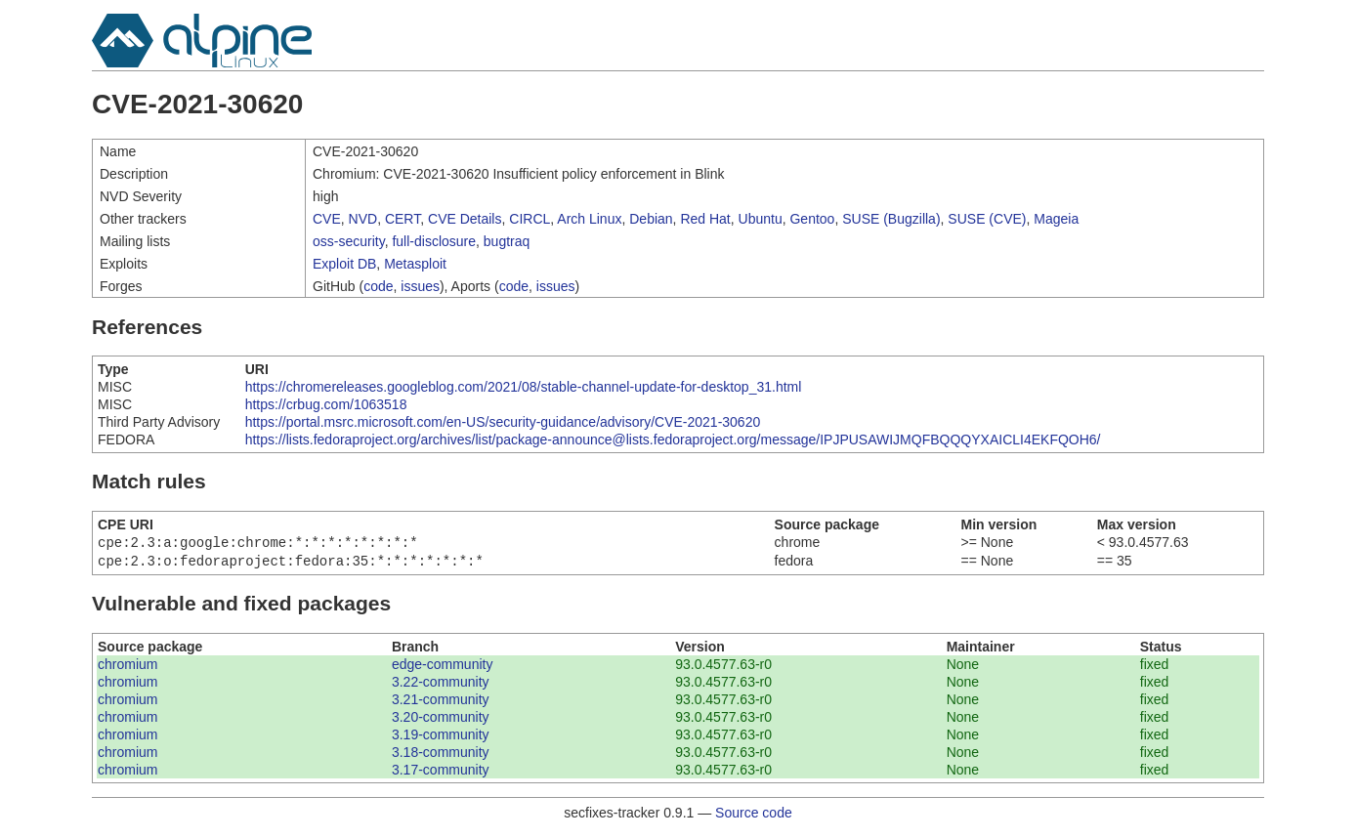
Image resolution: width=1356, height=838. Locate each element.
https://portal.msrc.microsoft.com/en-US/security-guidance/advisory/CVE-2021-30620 (503, 422)
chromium (127, 668)
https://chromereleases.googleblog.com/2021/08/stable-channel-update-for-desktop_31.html (523, 387)
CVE (327, 219)
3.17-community (440, 773)
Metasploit (415, 264)
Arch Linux (589, 219)
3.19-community (440, 738)
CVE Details (464, 219)
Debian (650, 219)
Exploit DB (344, 264)
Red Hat (705, 219)
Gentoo (811, 219)
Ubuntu (761, 219)
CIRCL (529, 219)
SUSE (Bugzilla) (891, 219)
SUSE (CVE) (987, 219)
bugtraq (507, 241)
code (378, 286)
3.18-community (440, 756)
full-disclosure (434, 241)
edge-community (442, 668)
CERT (402, 219)
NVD (363, 219)
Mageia (1056, 219)
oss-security (349, 241)
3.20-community (440, 721)
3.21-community (440, 703)
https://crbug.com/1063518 (326, 404)
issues (420, 286)
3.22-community (440, 685)
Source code (753, 816)
